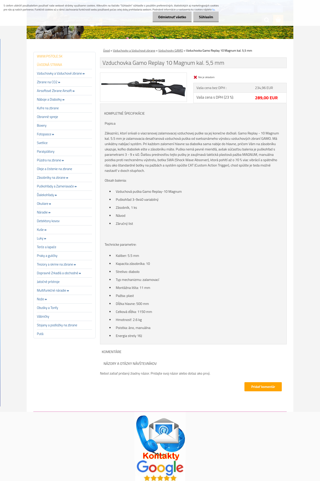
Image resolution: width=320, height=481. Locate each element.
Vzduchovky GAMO (170, 50)
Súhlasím (206, 17)
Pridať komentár (263, 386)
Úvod (106, 50)
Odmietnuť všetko (172, 17)
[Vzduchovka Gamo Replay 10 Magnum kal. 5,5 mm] (143, 74)
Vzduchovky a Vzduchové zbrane (134, 50)
